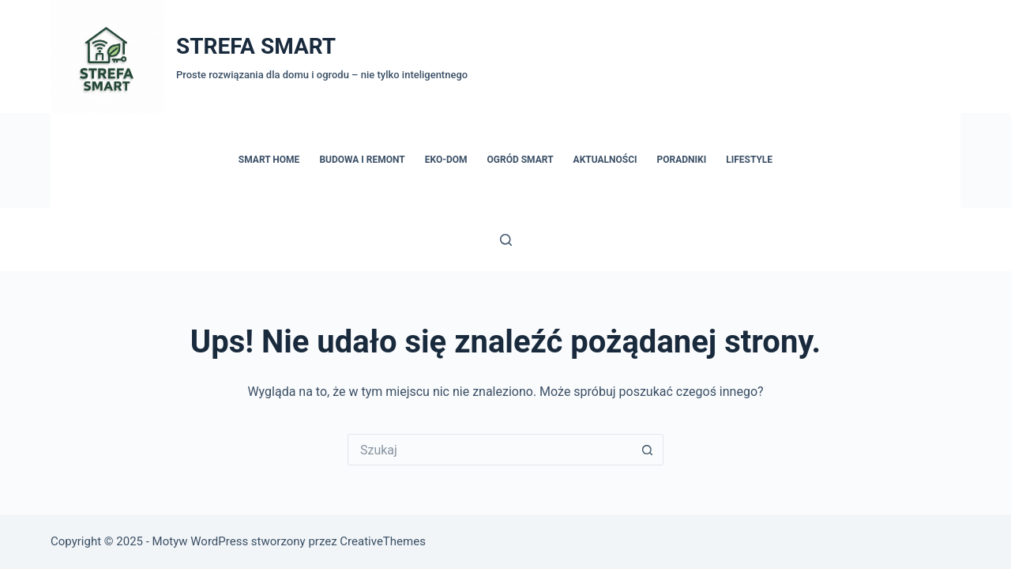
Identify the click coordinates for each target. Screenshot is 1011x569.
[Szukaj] (506, 240)
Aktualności (605, 159)
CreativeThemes (383, 541)
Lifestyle (749, 159)
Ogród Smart (520, 159)
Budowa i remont (361, 159)
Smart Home (269, 159)
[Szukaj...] (490, 449)
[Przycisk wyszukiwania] (647, 449)
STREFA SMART (256, 46)
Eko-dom (446, 159)
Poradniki (682, 159)
